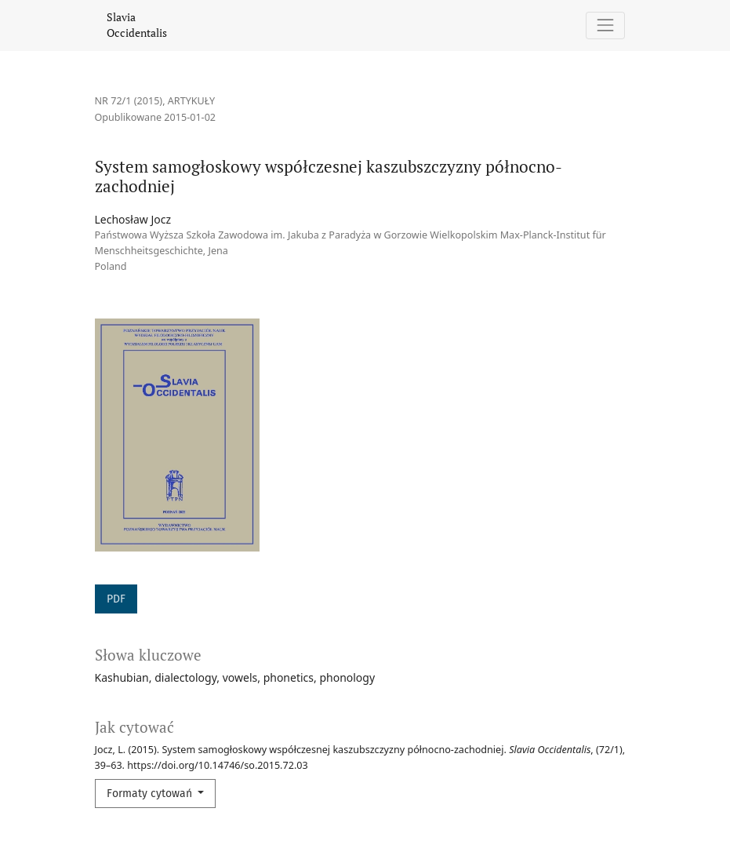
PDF (116, 599)
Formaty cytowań (151, 793)
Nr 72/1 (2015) (129, 100)
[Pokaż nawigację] (605, 25)
